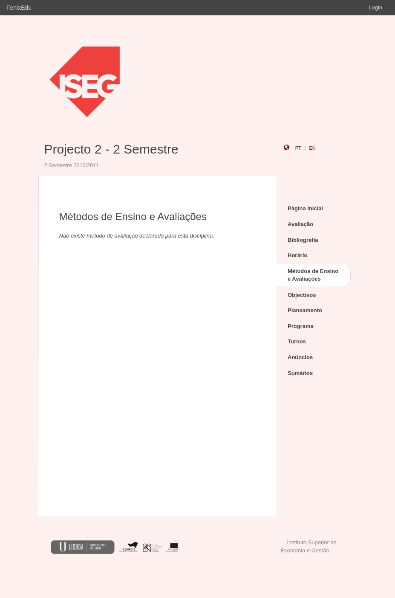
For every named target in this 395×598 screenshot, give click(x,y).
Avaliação (300, 224)
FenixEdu (19, 7)
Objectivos (302, 295)
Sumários (300, 373)
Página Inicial (305, 208)
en (312, 148)
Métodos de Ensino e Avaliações (313, 275)
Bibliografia (303, 240)
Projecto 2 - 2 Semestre (111, 149)
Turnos (297, 341)
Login (375, 7)
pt (298, 148)
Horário (297, 255)
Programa (301, 326)
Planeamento (305, 310)
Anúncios (300, 357)
